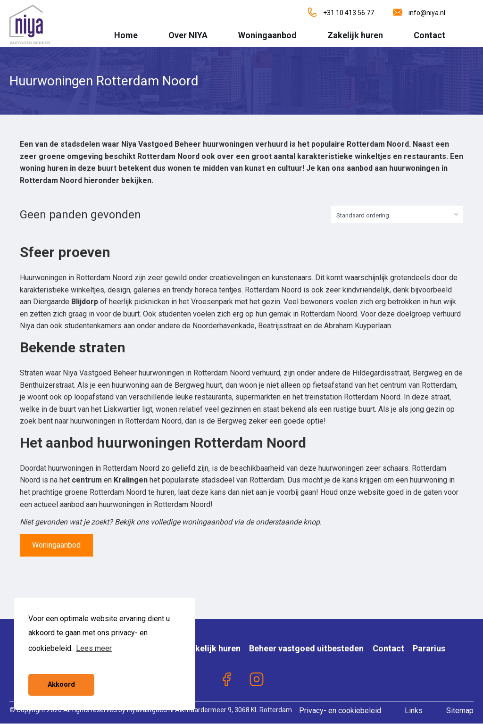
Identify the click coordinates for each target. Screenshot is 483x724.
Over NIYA (188, 35)
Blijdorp (84, 301)
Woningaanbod (267, 35)
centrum (87, 479)
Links (414, 710)
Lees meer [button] (94, 648)
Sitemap (460, 710)
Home (126, 35)
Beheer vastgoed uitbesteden (306, 648)
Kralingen (131, 479)
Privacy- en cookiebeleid (340, 710)
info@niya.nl (419, 13)
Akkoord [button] (61, 685)
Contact (429, 35)
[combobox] (397, 214)
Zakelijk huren (355, 35)
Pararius (429, 648)
